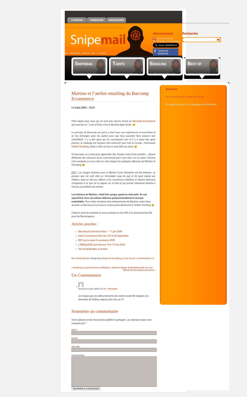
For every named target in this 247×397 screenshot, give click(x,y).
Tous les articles (164, 38)
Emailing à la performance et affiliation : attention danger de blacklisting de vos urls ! (112, 267)
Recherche (190, 33)
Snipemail (95, 37)
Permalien (112, 288)
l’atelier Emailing (80, 146)
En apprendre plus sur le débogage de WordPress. (191, 104)
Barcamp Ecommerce (144, 121)
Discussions (116, 20)
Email (74, 338)
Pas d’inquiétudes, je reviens (93, 249)
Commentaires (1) (145, 258)
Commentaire (77, 355)
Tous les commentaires (168, 41)
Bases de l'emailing (112, 258)
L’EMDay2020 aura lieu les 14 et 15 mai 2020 (101, 244)
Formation (96, 20)
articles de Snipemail (198, 74)
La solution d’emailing (86, 74)
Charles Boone (82, 258)
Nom (73, 330)
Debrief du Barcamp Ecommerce (139, 270)
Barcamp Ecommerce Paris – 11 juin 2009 (100, 231)
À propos (77, 20)
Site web (75, 346)
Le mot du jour (128, 258)
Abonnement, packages (124, 74)
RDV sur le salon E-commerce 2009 (96, 240)
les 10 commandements (162, 74)
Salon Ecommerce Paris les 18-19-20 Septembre (103, 235)
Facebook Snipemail (163, 52)
